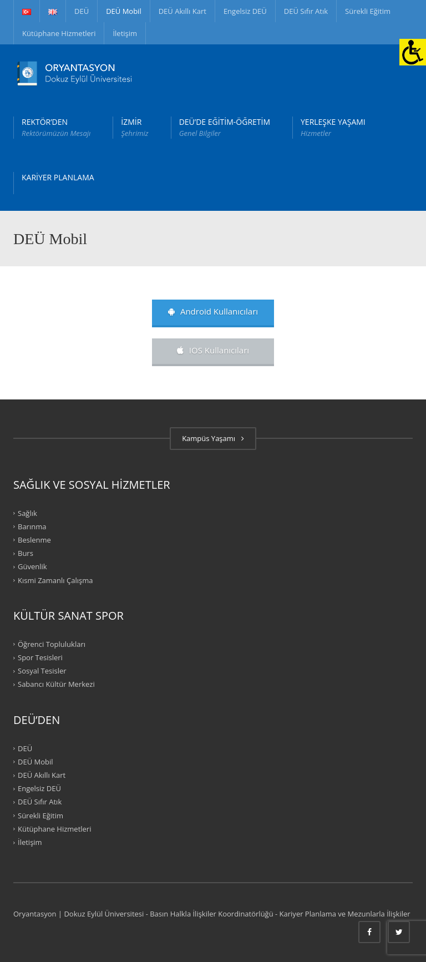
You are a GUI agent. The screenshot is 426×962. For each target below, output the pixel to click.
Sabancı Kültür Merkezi (56, 684)
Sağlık (27, 513)
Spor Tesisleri (40, 657)
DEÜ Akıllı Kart (182, 11)
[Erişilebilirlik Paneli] (412, 52)
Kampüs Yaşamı (213, 438)
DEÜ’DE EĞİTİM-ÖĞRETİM (224, 128)
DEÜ (81, 11)
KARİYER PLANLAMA (58, 177)
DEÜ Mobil (123, 11)
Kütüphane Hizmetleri (58, 33)
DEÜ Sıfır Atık (306, 11)
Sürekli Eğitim (367, 11)
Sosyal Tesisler (42, 671)
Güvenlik (32, 566)
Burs (25, 553)
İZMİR (134, 128)
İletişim (125, 33)
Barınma (32, 526)
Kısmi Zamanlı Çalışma (55, 580)
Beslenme (34, 540)
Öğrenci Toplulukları (51, 644)
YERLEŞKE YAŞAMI (333, 128)
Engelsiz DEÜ (245, 11)
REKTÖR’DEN (56, 128)
